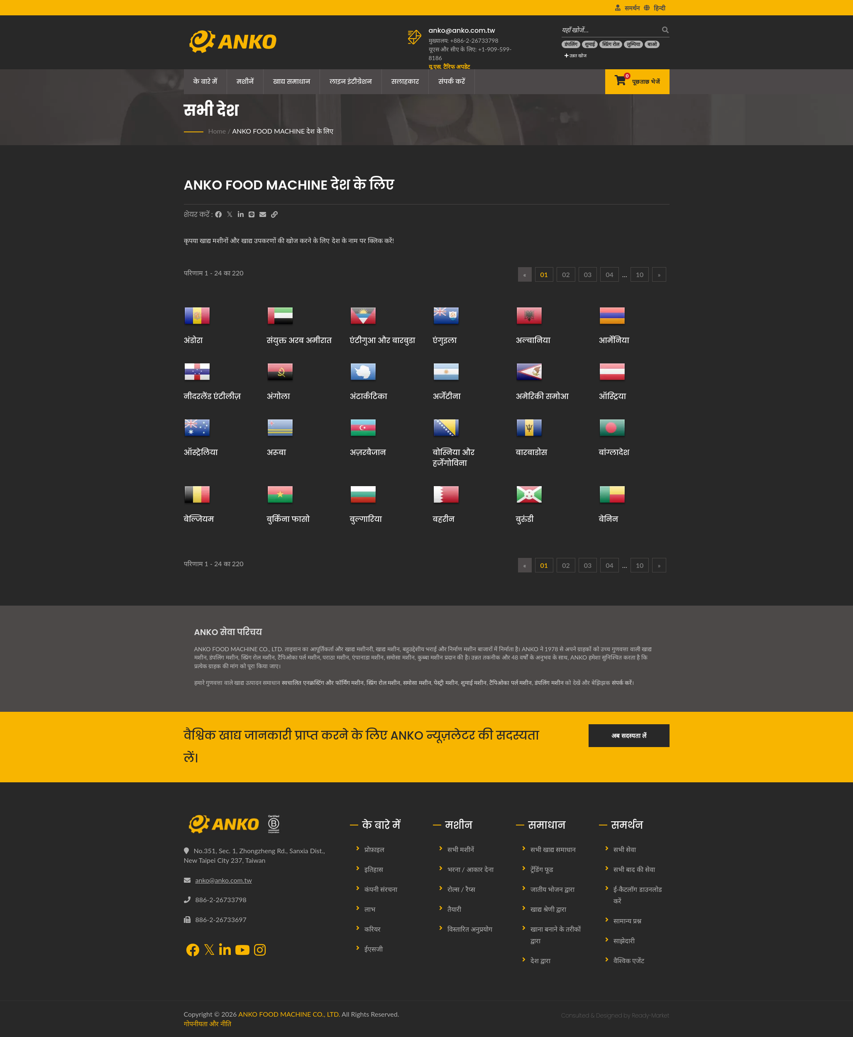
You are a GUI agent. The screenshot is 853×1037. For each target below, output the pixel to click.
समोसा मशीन (417, 682)
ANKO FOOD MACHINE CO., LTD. (289, 1014)
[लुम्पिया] (633, 44)
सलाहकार (405, 81)
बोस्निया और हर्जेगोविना (454, 457)
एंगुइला (445, 340)
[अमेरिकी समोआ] (529, 371)
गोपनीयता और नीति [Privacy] (207, 1023)
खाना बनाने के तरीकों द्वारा (555, 934)
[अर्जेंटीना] (446, 371)
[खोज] (663, 29)
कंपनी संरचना (380, 889)
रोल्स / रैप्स (461, 889)
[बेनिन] (612, 494)
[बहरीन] (446, 494)
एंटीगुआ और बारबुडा (383, 340)
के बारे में (205, 81)
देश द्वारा (540, 960)
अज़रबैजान (368, 452)
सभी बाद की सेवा (634, 869)
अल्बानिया (533, 340)
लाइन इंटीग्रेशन (351, 81)
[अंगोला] (280, 371)
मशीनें (245, 81)
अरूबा (276, 452)
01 (544, 274)
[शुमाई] (590, 44)
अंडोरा (193, 340)
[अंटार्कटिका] (363, 371)
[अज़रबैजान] (363, 427)
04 (609, 274)
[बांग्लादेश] (612, 427)
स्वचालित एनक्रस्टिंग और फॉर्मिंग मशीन (323, 682)
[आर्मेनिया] (612, 315)
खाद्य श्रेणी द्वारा (548, 909)
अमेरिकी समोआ (542, 396)
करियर (372, 929)
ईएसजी (373, 949)
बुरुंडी (525, 519)
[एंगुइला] (446, 315)
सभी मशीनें (460, 849)
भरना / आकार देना (470, 869)
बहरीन (444, 519)
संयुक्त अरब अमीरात (299, 340)
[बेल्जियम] (197, 494)
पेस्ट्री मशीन (446, 682)
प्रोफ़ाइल (374, 849)
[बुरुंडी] (529, 494)
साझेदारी (624, 940)
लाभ (369, 909)
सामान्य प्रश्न (627, 921)
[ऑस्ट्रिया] (612, 371)
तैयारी (454, 909)
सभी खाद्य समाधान (553, 849)
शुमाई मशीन (474, 682)
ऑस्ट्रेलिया (201, 452)
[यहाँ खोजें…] (609, 29)
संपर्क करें (451, 81)
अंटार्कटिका (368, 396)
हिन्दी (659, 8)
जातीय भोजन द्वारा (552, 889)
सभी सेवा (624, 849)
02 (566, 274)
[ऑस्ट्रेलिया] (197, 427)
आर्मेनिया (614, 340)
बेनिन (608, 519)
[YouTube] (242, 950)
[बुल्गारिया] (363, 494)
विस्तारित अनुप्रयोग (469, 929)
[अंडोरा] (197, 315)
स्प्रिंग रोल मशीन (383, 682)
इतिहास (373, 869)
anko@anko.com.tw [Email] (224, 880)
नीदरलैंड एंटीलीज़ (212, 396)
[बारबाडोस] (529, 427)
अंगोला (278, 396)
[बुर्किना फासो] (280, 494)
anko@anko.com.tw (462, 30)
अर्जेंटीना (447, 396)
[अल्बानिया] (529, 315)
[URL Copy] (274, 214)
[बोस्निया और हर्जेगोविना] (446, 427)
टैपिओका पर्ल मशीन (510, 682)
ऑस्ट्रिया (612, 396)
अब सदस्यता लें (628, 735)
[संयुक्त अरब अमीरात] (280, 315)
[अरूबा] (280, 427)
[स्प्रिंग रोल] (610, 44)
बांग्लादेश (614, 452)
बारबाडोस (531, 452)
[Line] (251, 214)
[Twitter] (229, 214)
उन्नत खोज (576, 55)
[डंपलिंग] (571, 44)
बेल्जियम (199, 519)
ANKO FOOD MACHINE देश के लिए (282, 131)
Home (217, 131)
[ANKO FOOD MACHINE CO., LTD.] (260, 824)
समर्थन (632, 8)
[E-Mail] (263, 214)
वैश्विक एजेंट (628, 960)
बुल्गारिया (366, 519)
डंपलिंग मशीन (549, 682)
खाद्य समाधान (291, 81)
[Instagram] (260, 950)
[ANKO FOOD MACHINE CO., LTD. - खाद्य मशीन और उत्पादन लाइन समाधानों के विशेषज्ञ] (232, 39)
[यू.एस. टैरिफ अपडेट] (449, 66)
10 (640, 274)
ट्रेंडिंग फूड (541, 869)
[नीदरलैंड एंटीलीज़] (197, 371)
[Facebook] (218, 214)
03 (588, 274)
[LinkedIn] (240, 214)
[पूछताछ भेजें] (637, 81)
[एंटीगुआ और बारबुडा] (363, 315)
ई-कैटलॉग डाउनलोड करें (637, 895)
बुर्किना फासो (288, 519)
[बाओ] (652, 44)
